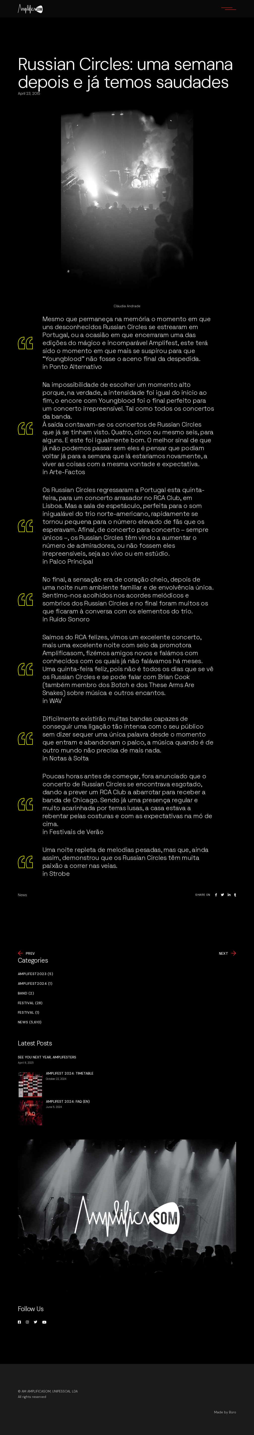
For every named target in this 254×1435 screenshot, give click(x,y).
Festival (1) (28, 1012)
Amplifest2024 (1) (35, 984)
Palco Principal (71, 561)
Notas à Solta (69, 758)
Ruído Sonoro (69, 619)
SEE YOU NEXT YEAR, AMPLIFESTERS (47, 1057)
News (22, 895)
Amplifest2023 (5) (35, 974)
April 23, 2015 (29, 93)
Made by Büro (225, 1412)
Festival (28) (30, 1003)
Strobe (59, 873)
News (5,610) (30, 1022)
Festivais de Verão (76, 832)
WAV (55, 700)
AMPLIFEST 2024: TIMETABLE (70, 1073)
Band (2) (26, 993)
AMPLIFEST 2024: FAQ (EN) (68, 1101)
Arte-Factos (67, 472)
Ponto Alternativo (75, 366)
